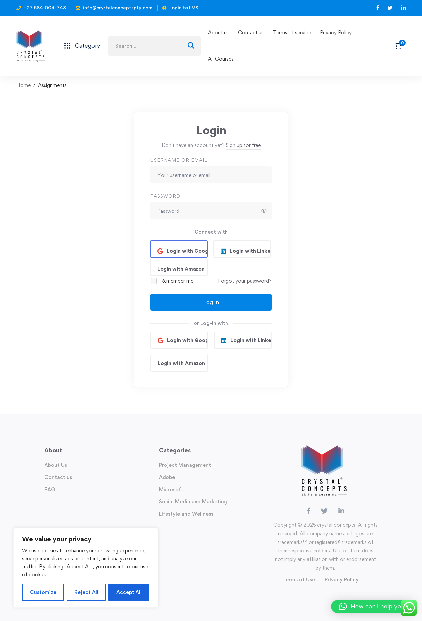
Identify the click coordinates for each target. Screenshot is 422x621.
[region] (85, 568)
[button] (373, 606)
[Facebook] (308, 511)
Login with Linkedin (249, 251)
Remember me (172, 281)
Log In (211, 302)
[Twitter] (324, 511)
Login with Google (187, 251)
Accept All (129, 592)
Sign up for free (243, 145)
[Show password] (264, 210)
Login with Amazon (181, 269)
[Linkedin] (341, 511)
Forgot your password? (245, 281)
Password (165, 196)
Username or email (178, 160)
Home (23, 85)
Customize (43, 592)
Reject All (86, 592)
